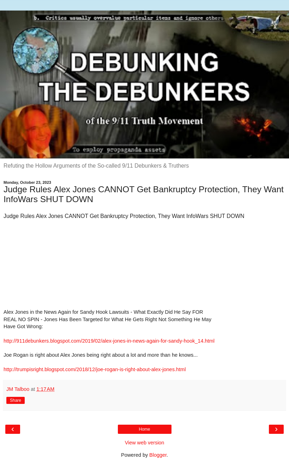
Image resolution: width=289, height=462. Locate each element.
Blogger (158, 455)
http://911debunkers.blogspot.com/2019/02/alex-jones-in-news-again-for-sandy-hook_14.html (109, 341)
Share (15, 400)
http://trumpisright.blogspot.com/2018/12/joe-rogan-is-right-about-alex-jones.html (95, 369)
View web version (144, 442)
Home (144, 429)
